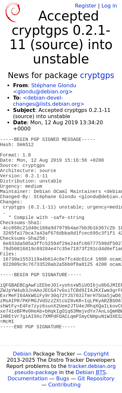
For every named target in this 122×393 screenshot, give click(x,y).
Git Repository (96, 378)
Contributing (64, 385)
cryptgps (97, 75)
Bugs (62, 378)
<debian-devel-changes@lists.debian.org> (48, 101)
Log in (109, 6)
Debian (22, 354)
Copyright (96, 354)
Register (85, 6)
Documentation (27, 378)
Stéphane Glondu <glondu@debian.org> (44, 88)
